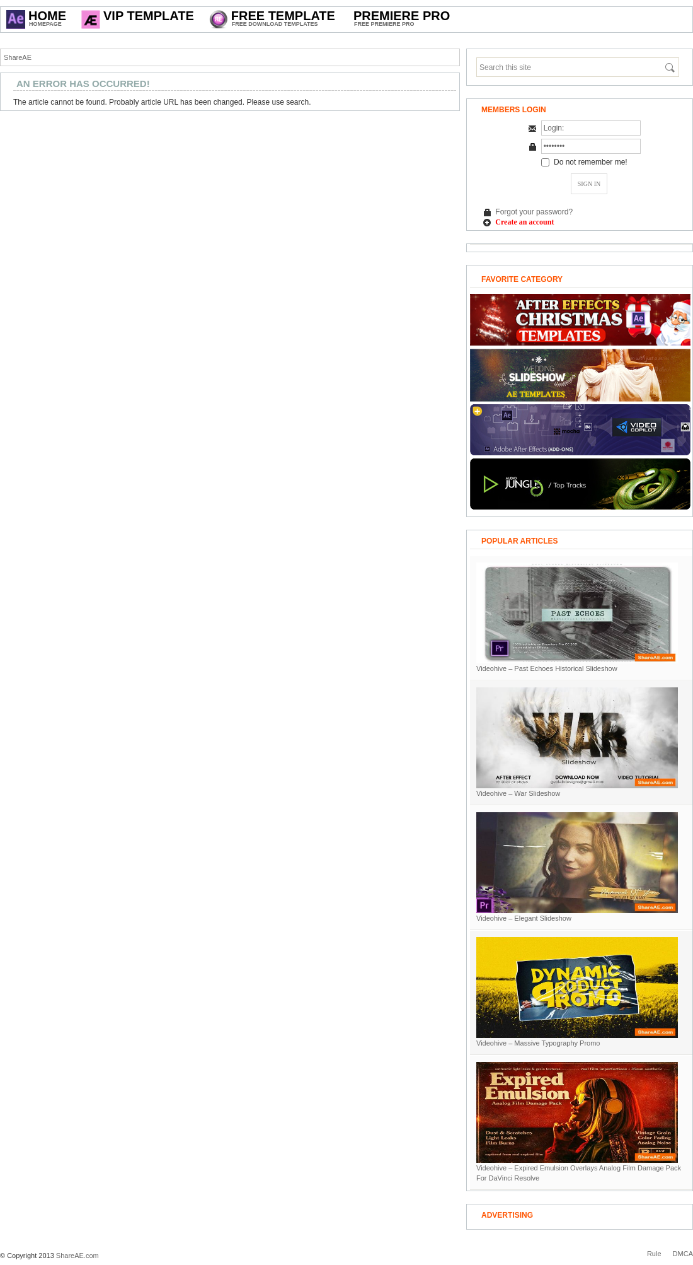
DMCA (683, 1253)
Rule (654, 1253)
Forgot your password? (534, 211)
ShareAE (18, 57)
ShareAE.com (77, 1255)
